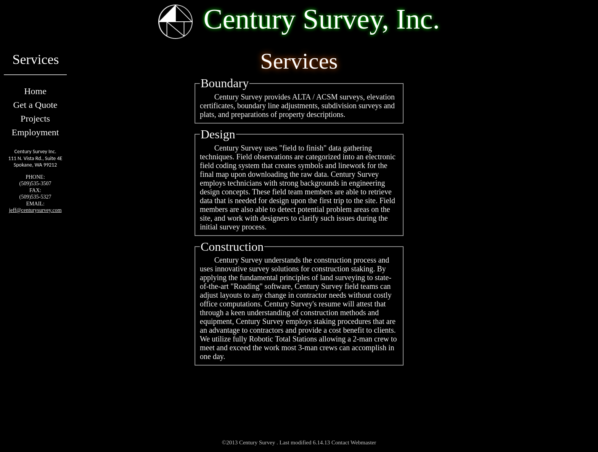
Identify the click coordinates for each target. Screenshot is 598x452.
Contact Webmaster (353, 442)
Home (35, 91)
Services (35, 63)
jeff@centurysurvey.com (35, 210)
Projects (35, 118)
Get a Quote (35, 105)
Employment (35, 132)
